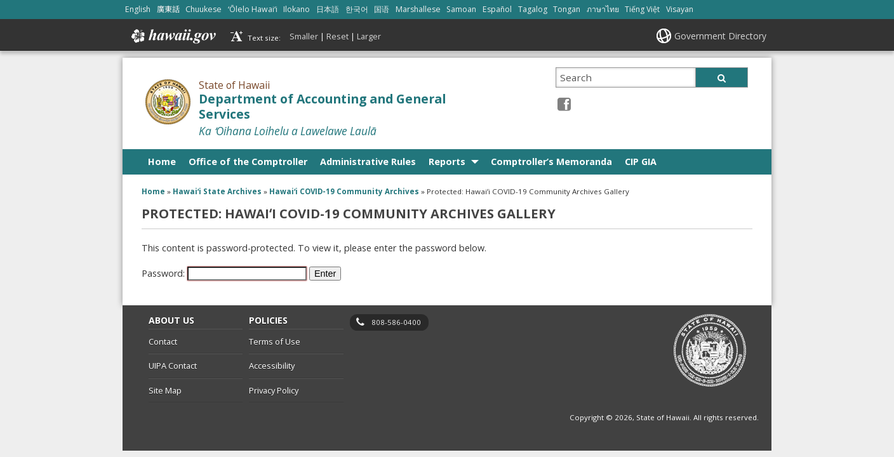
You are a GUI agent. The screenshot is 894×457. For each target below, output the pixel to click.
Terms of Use (274, 341)
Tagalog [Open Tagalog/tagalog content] (532, 9)
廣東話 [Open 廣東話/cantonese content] (168, 9)
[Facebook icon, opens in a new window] (564, 103)
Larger (369, 36)
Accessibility (272, 365)
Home (162, 162)
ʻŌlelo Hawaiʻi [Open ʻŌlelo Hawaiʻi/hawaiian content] (252, 9)
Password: (224, 273)
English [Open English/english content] (137, 9)
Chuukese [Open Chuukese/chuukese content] (203, 9)
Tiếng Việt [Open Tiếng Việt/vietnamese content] (642, 9)
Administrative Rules (368, 162)
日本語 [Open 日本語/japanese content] (327, 9)
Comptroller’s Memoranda (551, 162)
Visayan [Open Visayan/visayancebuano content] (679, 9)
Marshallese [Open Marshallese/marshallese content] (418, 9)
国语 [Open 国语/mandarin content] (381, 9)
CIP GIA (641, 162)
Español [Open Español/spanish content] (497, 9)
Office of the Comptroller (248, 162)
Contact (163, 341)
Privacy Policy (273, 390)
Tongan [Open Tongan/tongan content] (566, 9)
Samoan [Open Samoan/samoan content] (461, 9)
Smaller (304, 36)
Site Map (165, 390)
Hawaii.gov (172, 36)
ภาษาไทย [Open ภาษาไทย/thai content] (603, 9)
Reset (337, 36)
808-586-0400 (396, 322)
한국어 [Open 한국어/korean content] (356, 9)
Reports (447, 162)
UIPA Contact (173, 365)
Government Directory (720, 36)
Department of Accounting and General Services (322, 107)
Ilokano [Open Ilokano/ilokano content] (296, 9)
